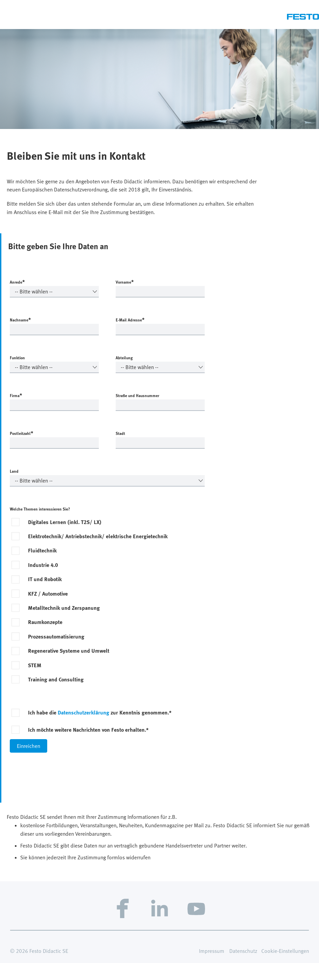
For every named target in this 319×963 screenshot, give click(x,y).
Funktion (17, 358)
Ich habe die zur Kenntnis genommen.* (100, 712)
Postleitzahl (21, 433)
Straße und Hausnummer (137, 395)
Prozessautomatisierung (56, 636)
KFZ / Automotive (48, 594)
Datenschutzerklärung (83, 712)
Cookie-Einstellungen (285, 951)
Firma (16, 395)
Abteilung (124, 358)
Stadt (120, 433)
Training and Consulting (56, 679)
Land (14, 471)
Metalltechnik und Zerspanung (64, 608)
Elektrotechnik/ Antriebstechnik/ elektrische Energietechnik (98, 536)
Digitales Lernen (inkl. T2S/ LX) (65, 522)
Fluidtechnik (42, 550)
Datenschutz (243, 951)
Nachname (20, 319)
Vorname (125, 282)
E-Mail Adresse (130, 319)
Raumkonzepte (45, 622)
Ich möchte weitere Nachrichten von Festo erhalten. (88, 730)
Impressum (211, 951)
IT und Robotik (45, 579)
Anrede (17, 282)
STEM (34, 665)
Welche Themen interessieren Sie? (40, 509)
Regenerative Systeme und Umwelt (68, 651)
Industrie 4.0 (43, 565)
